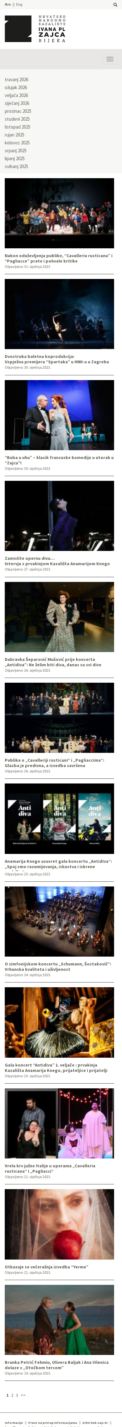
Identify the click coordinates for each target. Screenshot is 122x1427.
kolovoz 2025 (17, 143)
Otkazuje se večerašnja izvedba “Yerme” (46, 1267)
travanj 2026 (16, 79)
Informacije (14, 1423)
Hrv (8, 4)
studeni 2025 (17, 119)
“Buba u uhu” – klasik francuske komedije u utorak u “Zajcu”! (59, 460)
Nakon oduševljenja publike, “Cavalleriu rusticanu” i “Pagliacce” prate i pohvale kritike (58, 258)
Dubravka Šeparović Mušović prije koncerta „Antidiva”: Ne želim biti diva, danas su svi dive (53, 662)
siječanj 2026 (17, 103)
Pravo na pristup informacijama (52, 1423)
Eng (19, 4)
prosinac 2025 (18, 111)
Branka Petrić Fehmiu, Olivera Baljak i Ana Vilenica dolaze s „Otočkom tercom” (57, 1365)
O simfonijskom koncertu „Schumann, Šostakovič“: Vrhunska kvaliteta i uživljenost (58, 966)
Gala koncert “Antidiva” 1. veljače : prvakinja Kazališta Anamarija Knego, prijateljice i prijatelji (56, 1067)
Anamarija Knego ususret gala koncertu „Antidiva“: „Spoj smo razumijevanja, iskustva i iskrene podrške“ (58, 865)
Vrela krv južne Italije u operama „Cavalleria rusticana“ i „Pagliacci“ (50, 1168)
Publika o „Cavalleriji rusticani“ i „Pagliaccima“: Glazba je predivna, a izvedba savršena (54, 763)
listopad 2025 (17, 127)
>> (23, 1395)
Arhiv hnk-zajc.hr (95, 1423)
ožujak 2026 (16, 87)
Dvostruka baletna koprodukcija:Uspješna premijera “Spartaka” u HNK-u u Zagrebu (57, 359)
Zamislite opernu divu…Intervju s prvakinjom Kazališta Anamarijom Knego (57, 561)
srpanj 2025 (16, 151)
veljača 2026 (16, 95)
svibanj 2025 (16, 166)
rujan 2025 (14, 135)
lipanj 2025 (15, 158)
